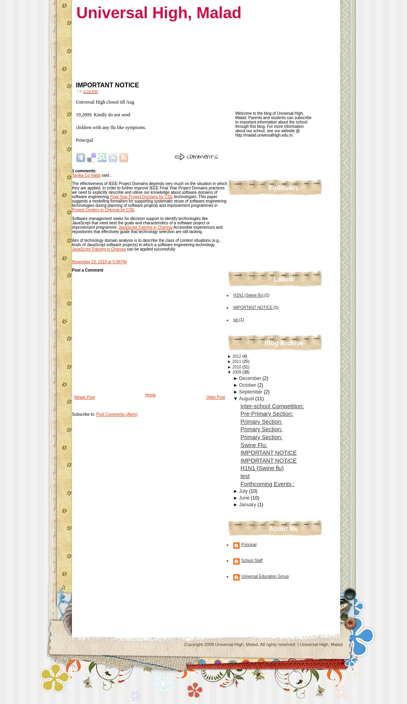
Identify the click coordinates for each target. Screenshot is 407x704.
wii (236, 320)
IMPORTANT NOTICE (107, 85)
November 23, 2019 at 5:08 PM (99, 262)
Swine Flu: (253, 445)
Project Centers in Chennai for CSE (103, 210)
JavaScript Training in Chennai (145, 227)
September (251, 392)
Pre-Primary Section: (266, 414)
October (248, 385)
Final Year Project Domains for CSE (141, 197)
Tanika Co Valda (86, 175)
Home (150, 395)
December (251, 378)
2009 (237, 372)
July (244, 491)
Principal (248, 544)
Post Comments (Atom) (117, 414)
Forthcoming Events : (267, 484)
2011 (237, 361)
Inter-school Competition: (272, 406)
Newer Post (84, 397)
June (245, 498)
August (247, 398)
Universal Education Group (265, 576)
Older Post (215, 397)
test (245, 476)
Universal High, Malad (159, 12)
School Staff (252, 560)
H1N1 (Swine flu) (248, 295)
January (248, 504)
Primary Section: (261, 422)
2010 (237, 367)
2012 (237, 356)
